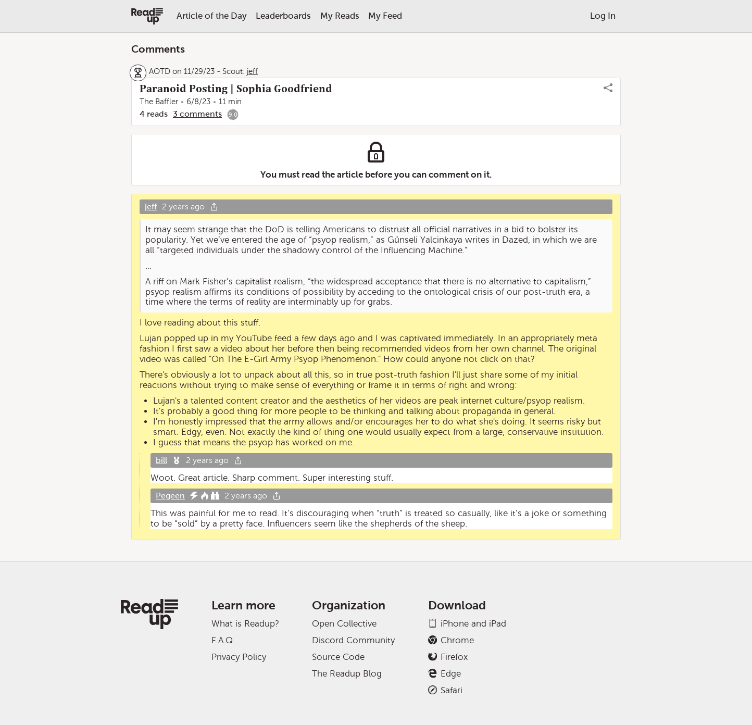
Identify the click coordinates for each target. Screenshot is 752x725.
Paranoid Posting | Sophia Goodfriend (236, 88)
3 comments (197, 113)
